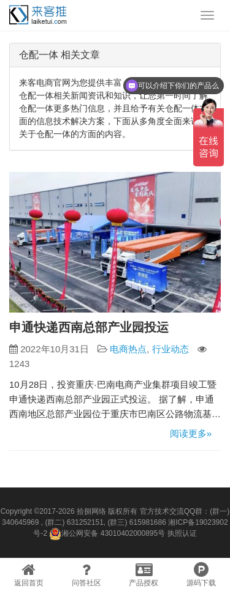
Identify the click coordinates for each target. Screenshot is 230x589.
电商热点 (128, 349)
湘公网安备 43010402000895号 (107, 534)
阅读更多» (191, 433)
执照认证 (182, 533)
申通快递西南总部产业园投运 (89, 327)
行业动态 (170, 349)
